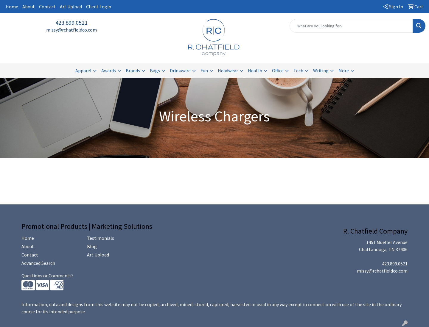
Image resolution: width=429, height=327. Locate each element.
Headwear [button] (228, 70)
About (28, 7)
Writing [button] (321, 70)
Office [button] (278, 70)
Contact (47, 7)
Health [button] (255, 70)
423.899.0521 (71, 22)
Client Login (98, 7)
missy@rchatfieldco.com (71, 30)
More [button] (343, 70)
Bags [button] (155, 70)
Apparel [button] (83, 70)
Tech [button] (298, 70)
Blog (92, 246)
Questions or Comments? (47, 276)
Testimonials (100, 238)
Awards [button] (108, 70)
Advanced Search (38, 263)
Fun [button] (204, 70)
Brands (133, 70)
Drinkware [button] (180, 70)
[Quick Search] (351, 26)
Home (12, 7)
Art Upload (71, 7)
